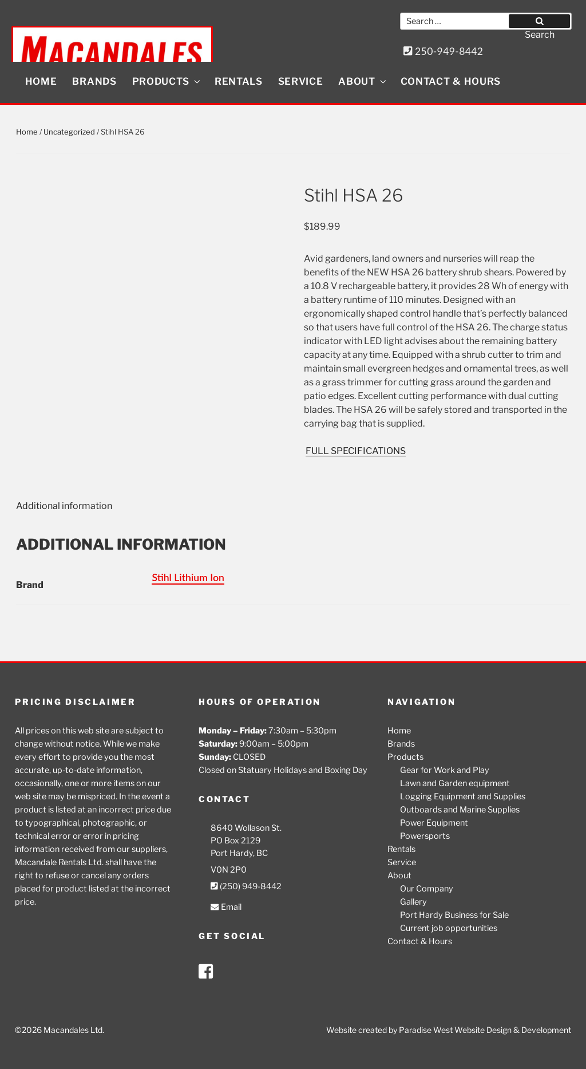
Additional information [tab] (64, 505)
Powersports (425, 836)
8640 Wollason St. (246, 828)
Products (167, 81)
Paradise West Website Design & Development (485, 1030)
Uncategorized (69, 131)
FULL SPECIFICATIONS (356, 450)
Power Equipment (434, 823)
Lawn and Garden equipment (455, 783)
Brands (94, 81)
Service (300, 81)
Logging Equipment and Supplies (462, 796)
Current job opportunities (448, 928)
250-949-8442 (443, 51)
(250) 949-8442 (246, 886)
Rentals (239, 81)
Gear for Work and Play (444, 770)
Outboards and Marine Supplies (460, 809)
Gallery (413, 902)
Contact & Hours (451, 81)
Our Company (426, 888)
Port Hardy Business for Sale (454, 915)
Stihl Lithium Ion (188, 577)
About (362, 81)
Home (41, 81)
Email (226, 907)
